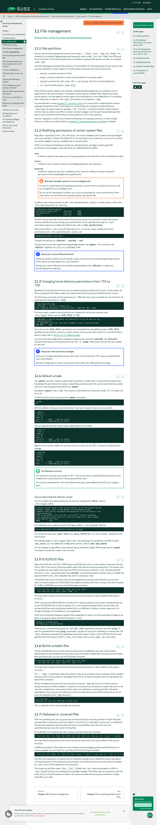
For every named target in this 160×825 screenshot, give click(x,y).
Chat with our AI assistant (143, 805)
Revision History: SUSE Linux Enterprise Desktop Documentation (63, 37)
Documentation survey (143, 25)
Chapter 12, (87, 121)
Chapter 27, (70, 103)
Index (10, 16)
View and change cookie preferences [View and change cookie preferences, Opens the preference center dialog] (100, 813)
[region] (69, 813)
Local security (81, 16)
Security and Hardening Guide (63, 16)
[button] (8, 814)
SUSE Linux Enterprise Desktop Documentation (32, 16)
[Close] (124, 811)
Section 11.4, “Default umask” (67, 335)
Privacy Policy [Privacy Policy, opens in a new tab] (40, 816)
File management (95, 16)
